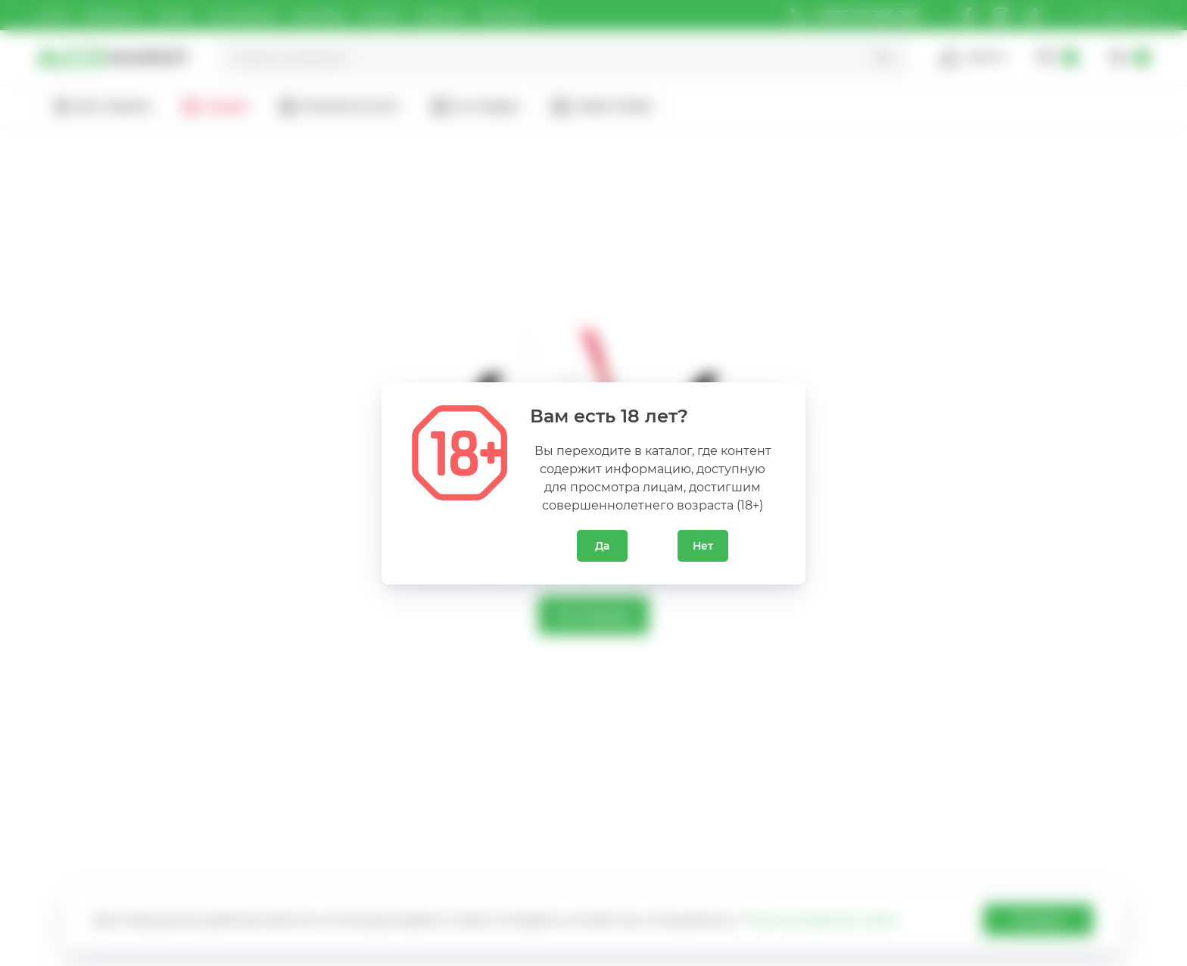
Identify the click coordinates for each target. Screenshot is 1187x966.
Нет (703, 546)
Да (602, 546)
